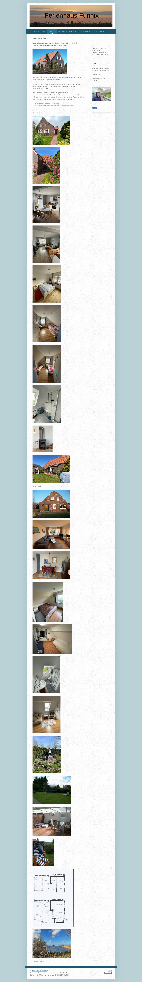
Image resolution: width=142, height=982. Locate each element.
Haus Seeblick (48, 45)
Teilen (94, 108)
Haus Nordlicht (65, 43)
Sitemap (45, 971)
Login (110, 971)
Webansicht (108, 973)
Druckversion (36, 971)
